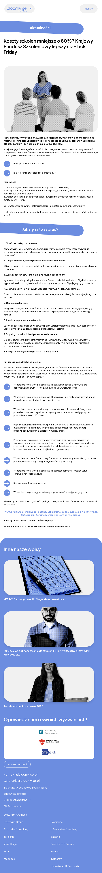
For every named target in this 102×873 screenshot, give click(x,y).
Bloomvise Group (13, 822)
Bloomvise (57, 822)
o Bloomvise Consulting (64, 829)
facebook (9, 858)
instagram (56, 858)
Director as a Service (62, 844)
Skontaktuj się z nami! (17, 764)
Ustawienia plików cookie (65, 866)
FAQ (6, 851)
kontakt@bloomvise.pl (21, 774)
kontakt (55, 851)
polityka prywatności (15, 814)
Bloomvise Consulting (16, 829)
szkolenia (9, 836)
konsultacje (10, 844)
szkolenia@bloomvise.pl (22, 780)
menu (89, 8)
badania (55, 836)
